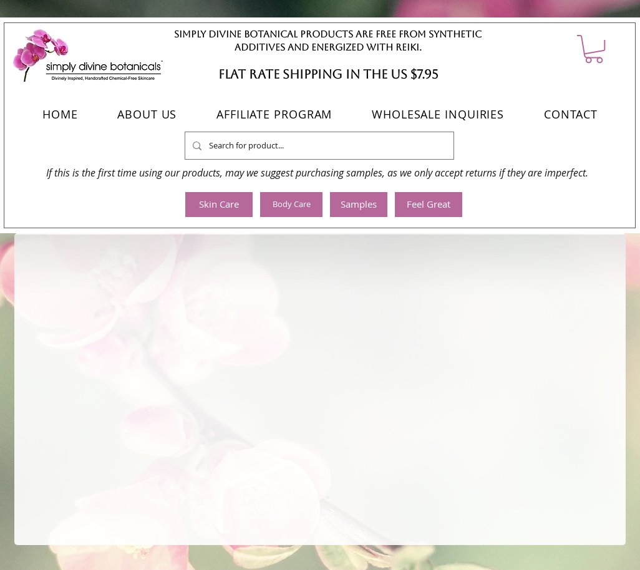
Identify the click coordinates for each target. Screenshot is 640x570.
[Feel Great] (428, 204)
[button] (594, 49)
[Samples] (358, 204)
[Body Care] (291, 204)
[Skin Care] (219, 204)
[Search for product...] (318, 145)
